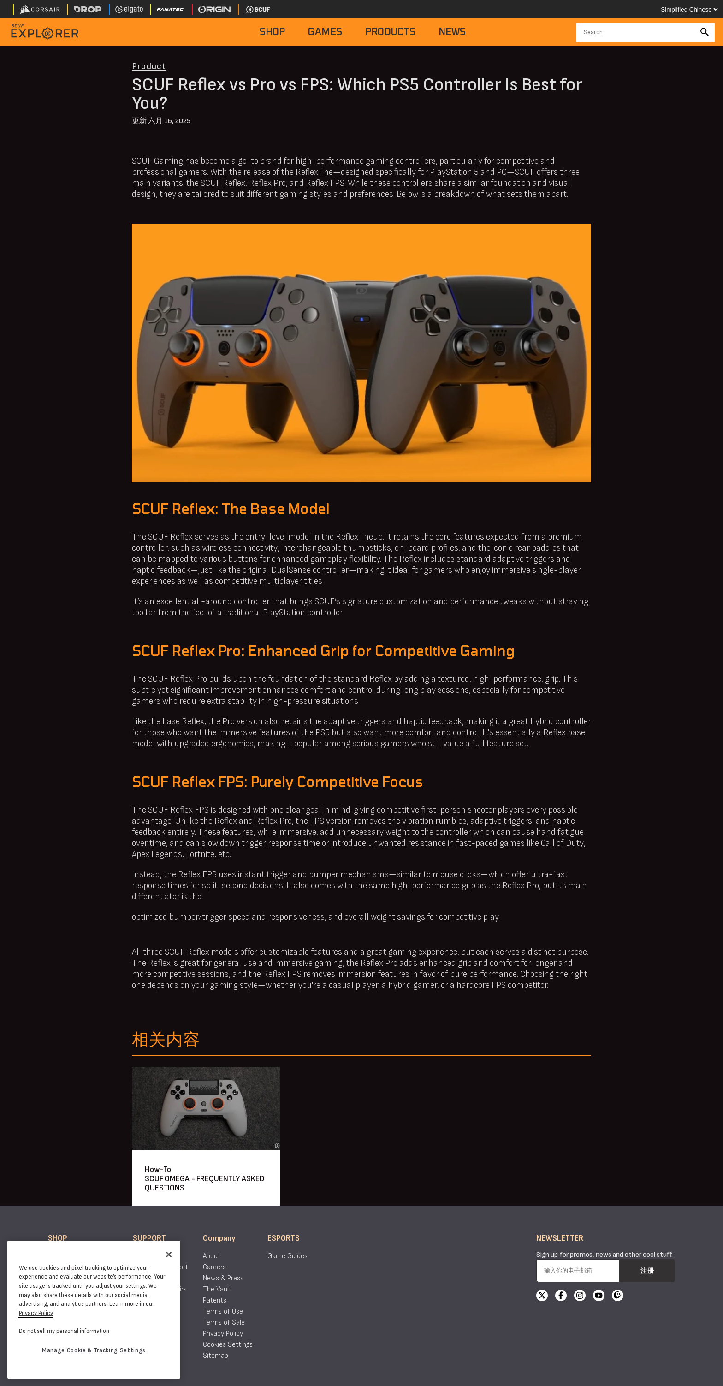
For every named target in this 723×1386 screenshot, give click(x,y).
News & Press (223, 1278)
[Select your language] (689, 9)
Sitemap (215, 1355)
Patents (214, 1300)
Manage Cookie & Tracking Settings (94, 1350)
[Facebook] (561, 1296)
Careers (214, 1267)
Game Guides (287, 1256)
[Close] (169, 1254)
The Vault (217, 1289)
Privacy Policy (223, 1333)
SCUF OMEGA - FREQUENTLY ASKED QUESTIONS (205, 1183)
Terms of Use (223, 1311)
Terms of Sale (224, 1322)
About (211, 1256)
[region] (93, 1310)
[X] (542, 1296)
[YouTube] (598, 1296)
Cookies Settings (228, 1344)
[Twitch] (617, 1296)
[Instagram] (580, 1296)
